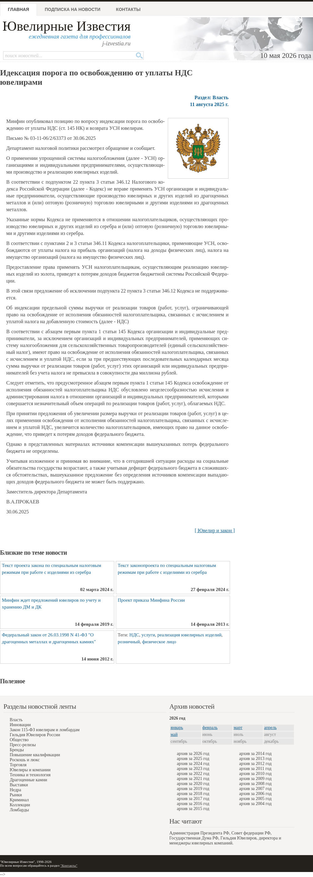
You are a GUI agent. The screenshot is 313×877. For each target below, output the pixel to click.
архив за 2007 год (255, 788)
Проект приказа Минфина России (151, 600)
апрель (270, 727)
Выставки (19, 785)
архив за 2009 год (255, 778)
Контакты (128, 9)
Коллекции (20, 805)
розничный (129, 641)
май (174, 734)
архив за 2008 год (255, 783)
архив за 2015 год (193, 808)
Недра (15, 790)
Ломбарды (19, 810)
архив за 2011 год (255, 768)
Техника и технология (30, 774)
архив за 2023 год (193, 768)
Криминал (19, 800)
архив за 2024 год (193, 763)
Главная (18, 9)
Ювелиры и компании (30, 769)
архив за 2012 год (255, 763)
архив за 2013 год (255, 758)
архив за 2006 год (255, 793)
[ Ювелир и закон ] (215, 530)
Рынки (16, 795)
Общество (19, 739)
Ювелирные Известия (67, 26)
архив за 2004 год (255, 803)
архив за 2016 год (193, 803)
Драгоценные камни (28, 780)
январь (177, 727)
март (238, 727)
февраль (210, 727)
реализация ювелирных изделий (189, 634)
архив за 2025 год (193, 758)
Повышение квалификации (35, 754)
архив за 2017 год (193, 798)
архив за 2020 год (193, 783)
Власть (16, 719)
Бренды (17, 749)
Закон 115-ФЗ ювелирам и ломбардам (45, 729)
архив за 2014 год (255, 753)
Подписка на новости (72, 9)
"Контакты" (68, 865)
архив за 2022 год (193, 773)
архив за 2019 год (193, 788)
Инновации (20, 724)
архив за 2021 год (193, 778)
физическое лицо (159, 641)
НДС (134, 634)
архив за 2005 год (255, 798)
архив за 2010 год (255, 773)
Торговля (18, 764)
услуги (148, 634)
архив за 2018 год (193, 793)
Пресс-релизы (23, 744)
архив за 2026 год (193, 753)
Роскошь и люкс (25, 759)
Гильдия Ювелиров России (35, 734)
